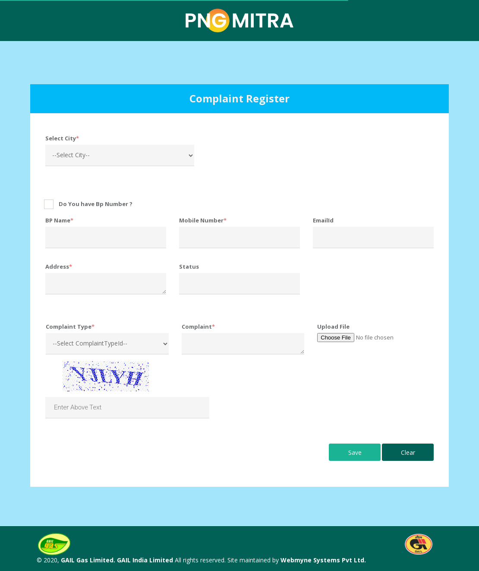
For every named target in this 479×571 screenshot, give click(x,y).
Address (58, 266)
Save (355, 452)
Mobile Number (203, 220)
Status (189, 266)
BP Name (59, 220)
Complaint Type (70, 326)
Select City (62, 138)
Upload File (333, 326)
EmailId (323, 220)
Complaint (198, 326)
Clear (408, 452)
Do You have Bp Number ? (95, 204)
